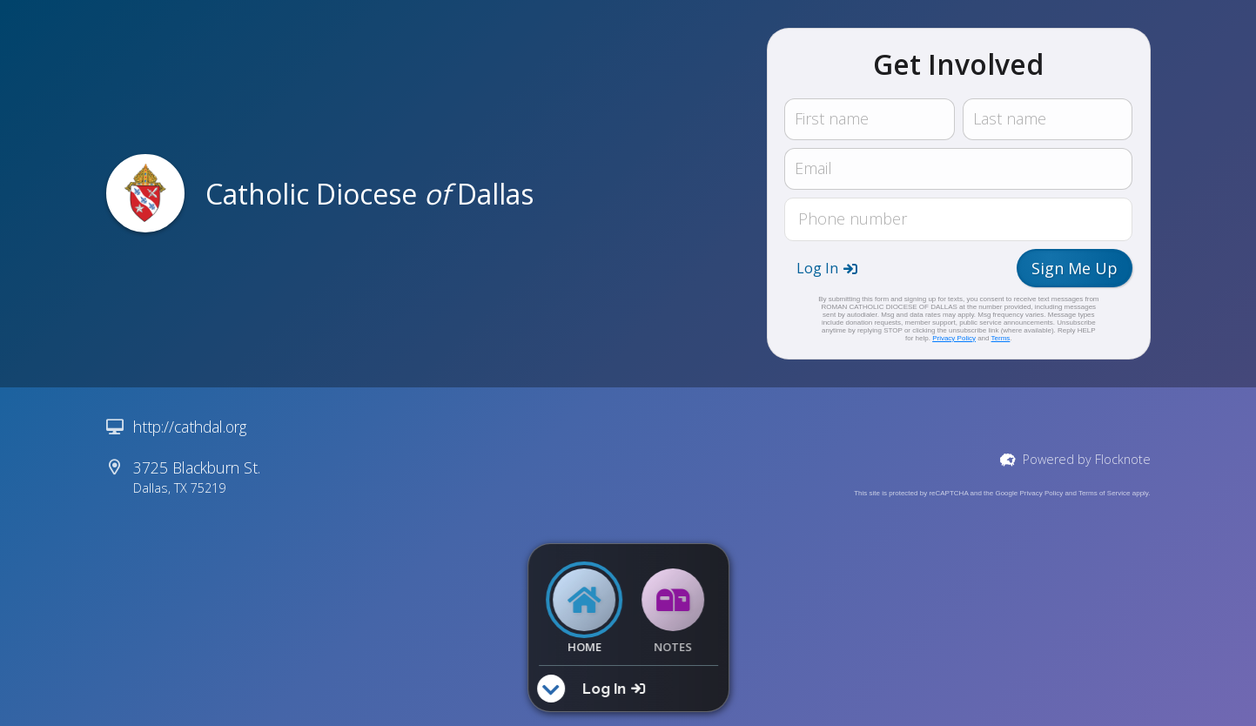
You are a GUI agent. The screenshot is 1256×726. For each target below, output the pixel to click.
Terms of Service (1104, 493)
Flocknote (1123, 459)
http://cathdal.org (189, 426)
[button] (827, 268)
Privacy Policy (954, 338)
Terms (1001, 338)
